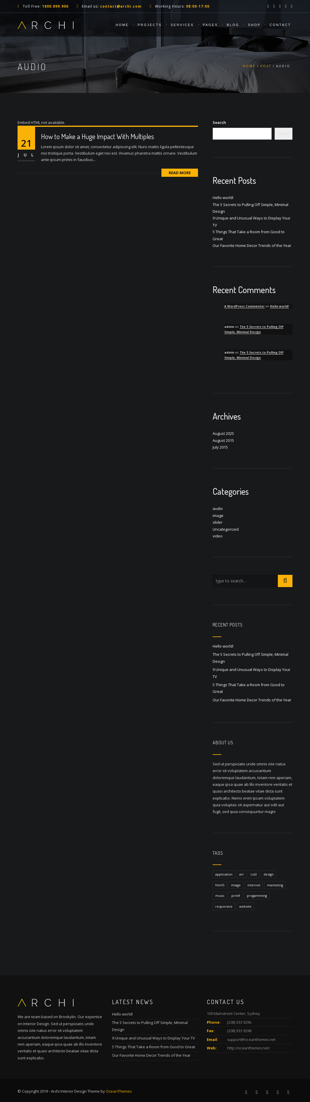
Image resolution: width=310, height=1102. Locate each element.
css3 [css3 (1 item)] (253, 874)
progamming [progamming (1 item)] (257, 895)
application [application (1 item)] (223, 874)
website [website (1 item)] (245, 906)
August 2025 (223, 433)
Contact (280, 25)
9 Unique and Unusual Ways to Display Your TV (153, 1038)
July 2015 (220, 447)
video (218, 536)
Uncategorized (226, 529)
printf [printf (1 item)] (235, 895)
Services (182, 25)
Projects (150, 25)
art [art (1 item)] (241, 874)
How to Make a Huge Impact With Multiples (97, 136)
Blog (233, 25)
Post (265, 66)
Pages (210, 25)
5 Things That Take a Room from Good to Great (153, 1046)
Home (122, 25)
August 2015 (223, 440)
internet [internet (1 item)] (253, 885)
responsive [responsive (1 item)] (223, 906)
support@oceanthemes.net (251, 1039)
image (218, 515)
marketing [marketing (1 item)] (275, 885)
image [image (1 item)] (236, 885)
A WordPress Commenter (244, 306)
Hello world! (223, 197)
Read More (180, 172)
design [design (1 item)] (269, 874)
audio (218, 508)
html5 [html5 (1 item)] (219, 885)
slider (218, 522)
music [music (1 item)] (220, 895)
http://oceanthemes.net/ (248, 1048)
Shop (254, 25)
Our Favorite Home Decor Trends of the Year (252, 245)
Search (219, 122)
